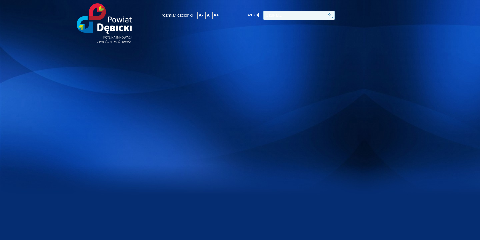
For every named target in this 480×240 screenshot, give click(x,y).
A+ (216, 15)
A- (201, 15)
